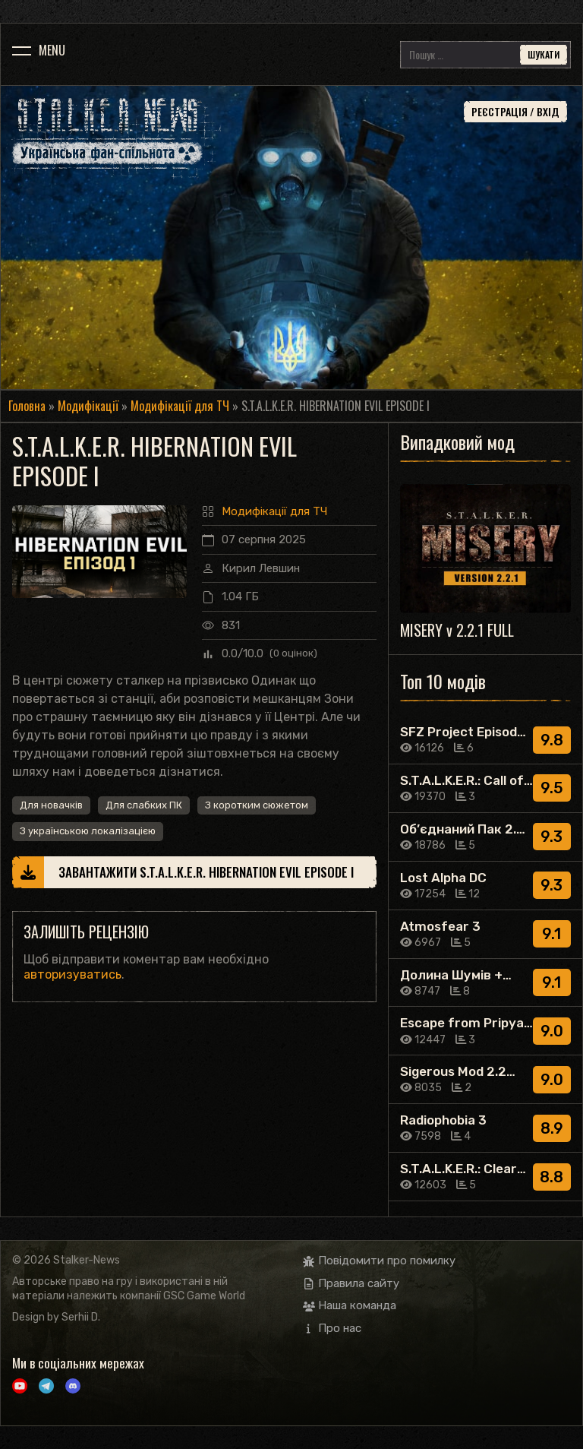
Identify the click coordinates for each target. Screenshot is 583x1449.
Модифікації (88, 406)
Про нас (332, 1328)
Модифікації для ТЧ (180, 406)
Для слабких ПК (144, 805)
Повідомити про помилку (379, 1260)
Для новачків (51, 805)
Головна (27, 406)
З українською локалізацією (88, 831)
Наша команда (349, 1305)
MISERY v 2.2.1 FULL (457, 630)
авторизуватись (72, 974)
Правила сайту (351, 1283)
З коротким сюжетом (256, 805)
